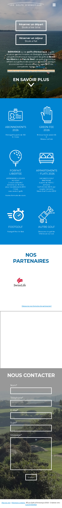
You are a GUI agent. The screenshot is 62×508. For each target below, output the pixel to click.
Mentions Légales (18, 503)
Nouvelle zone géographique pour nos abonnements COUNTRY (31, 71)
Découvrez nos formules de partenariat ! (37, 306)
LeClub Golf (40, 67)
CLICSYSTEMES (31, 505)
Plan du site (6, 503)
